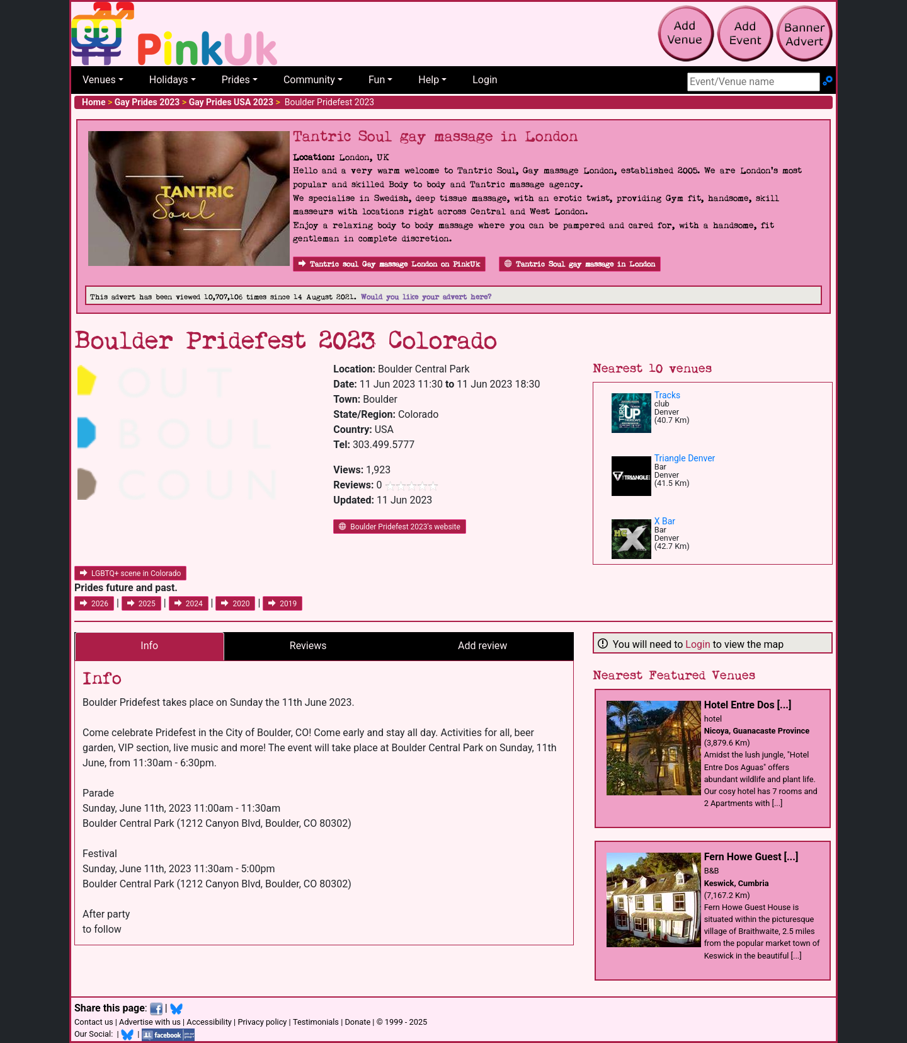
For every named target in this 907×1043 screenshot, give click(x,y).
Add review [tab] (482, 646)
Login (484, 80)
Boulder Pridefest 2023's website (399, 526)
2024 (188, 603)
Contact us (93, 1022)
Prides (236, 80)
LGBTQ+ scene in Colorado (130, 573)
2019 (282, 603)
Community (309, 80)
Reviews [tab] (308, 646)
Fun (376, 80)
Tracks (667, 395)
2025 (141, 603)
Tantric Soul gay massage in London (580, 264)
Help (428, 80)
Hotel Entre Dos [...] (748, 705)
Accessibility (209, 1022)
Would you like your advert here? (426, 297)
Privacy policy (262, 1022)
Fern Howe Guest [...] (751, 857)
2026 (94, 603)
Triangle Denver (685, 458)
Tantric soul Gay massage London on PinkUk (389, 264)
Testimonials (316, 1022)
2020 (235, 603)
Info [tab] (149, 646)
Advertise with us (150, 1022)
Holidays (168, 80)
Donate (357, 1022)
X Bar (664, 521)
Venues (99, 80)
